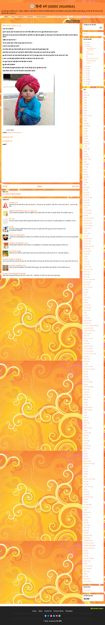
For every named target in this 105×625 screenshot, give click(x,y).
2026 (86, 84)
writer (85, 371)
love (85, 315)
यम (84, 113)
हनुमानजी (85, 187)
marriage (86, 317)
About (12, 16)
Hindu (85, 136)
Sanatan (86, 254)
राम (84, 133)
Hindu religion (87, 225)
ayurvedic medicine (88, 279)
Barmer (85, 192)
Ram (85, 138)
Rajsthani (86, 248)
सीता (84, 563)
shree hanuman (87, 351)
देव (84, 161)
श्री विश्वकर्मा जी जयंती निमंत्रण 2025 (18, 243)
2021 (86, 75)
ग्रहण (85, 154)
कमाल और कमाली (87, 381)
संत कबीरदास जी (13, 203)
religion (85, 335)
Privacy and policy (41, 16)
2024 (86, 79)
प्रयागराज (86, 422)
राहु (84, 97)
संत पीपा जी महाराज (87, 543)
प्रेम (84, 425)
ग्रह (84, 151)
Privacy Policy (58, 611)
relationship (86, 333)
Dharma (86, 200)
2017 (86, 66)
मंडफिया (85, 458)
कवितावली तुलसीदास (88, 387)
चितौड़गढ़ (85, 156)
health (85, 302)
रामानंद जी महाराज (87, 497)
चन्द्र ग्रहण (86, 397)
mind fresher (87, 320)
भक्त (84, 430)
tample (85, 141)
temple (85, 356)
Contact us (21, 16)
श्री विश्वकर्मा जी (87, 535)
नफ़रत (87, 52)
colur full (86, 284)
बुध (84, 169)
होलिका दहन (86, 579)
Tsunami (86, 264)
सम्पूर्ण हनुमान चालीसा (88, 558)
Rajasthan (86, 243)
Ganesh (86, 205)
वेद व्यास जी (86, 517)
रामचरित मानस (87, 115)
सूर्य (84, 103)
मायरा (85, 468)
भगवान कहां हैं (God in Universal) (91, 49)
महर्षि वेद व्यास (86, 461)
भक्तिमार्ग (85, 435)
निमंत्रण (85, 417)
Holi (84, 230)
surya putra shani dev (89, 353)
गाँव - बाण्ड (12, 219)
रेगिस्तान (85, 507)
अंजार (85, 374)
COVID (85, 195)
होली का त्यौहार (87, 581)
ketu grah (86, 310)
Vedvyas (86, 271)
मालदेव (85, 474)
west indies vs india (88, 369)
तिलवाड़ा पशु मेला (87, 410)
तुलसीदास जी (86, 159)
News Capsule (87, 590)
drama (85, 289)
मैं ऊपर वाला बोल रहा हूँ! (91, 60)
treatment (86, 358)
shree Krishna (87, 348)
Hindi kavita (86, 220)
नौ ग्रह (85, 166)
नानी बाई (85, 164)
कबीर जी (85, 379)
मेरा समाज (88, 63)
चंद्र (84, 108)
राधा (84, 489)
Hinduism (86, 228)
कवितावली (86, 143)
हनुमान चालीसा (87, 568)
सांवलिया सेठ (86, 561)
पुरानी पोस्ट (75, 186)
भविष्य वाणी (86, 448)
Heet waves (86, 213)
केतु (84, 105)
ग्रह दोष (85, 394)
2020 (86, 73)
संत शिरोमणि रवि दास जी (88, 545)
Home (34, 611)
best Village (86, 282)
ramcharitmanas (88, 328)
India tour (86, 233)
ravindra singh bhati (88, 330)
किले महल (86, 389)
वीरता (85, 515)
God (85, 207)
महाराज (85, 174)
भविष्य (85, 443)
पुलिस (85, 420)
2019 (86, 70)
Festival (85, 202)
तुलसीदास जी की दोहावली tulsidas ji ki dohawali (23, 211)
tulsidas (85, 361)
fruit (84, 300)
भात (84, 451)
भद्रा (84, 110)
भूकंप (85, 456)
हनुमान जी (86, 571)
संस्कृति (85, 550)
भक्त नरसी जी (86, 433)
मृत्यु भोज (11, 227)
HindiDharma (87, 223)
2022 (86, 77)
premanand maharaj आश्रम (90, 325)
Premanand (86, 241)
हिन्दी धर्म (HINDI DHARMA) (55, 7)
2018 (86, 68)
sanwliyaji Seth (87, 346)
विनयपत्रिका (86, 512)
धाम (84, 415)
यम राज (85, 484)
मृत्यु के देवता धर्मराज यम (88, 479)
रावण (85, 502)
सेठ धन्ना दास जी (87, 566)
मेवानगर (85, 481)
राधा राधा (85, 492)
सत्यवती (85, 553)
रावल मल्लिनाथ (87, 504)
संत (84, 100)
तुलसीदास (86, 95)
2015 (86, 42)
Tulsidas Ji (86, 266)
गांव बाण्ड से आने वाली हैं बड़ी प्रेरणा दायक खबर (14, 274)
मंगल (84, 128)
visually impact (87, 366)
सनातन (85, 556)
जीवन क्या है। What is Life (92, 58)
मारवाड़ (85, 471)
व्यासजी (85, 520)
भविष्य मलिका (86, 445)
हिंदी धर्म (85, 576)
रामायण (85, 499)
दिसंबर (88, 46)
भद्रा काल (86, 440)
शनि (84, 92)
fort (84, 294)
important (15, 133)
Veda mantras (87, 269)
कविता (85, 384)
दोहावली (85, 123)
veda (85, 364)
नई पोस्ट (5, 186)
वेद (84, 184)
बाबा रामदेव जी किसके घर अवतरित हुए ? (12, 259)
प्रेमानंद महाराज (87, 428)
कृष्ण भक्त (86, 149)
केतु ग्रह (85, 392)
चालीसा (85, 399)
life (20, 133)
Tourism (86, 261)
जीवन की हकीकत (87, 407)
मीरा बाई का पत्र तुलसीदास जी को (17, 266)
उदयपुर (85, 376)
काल (84, 146)
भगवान (85, 438)
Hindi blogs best (88, 218)
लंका (84, 509)
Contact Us (48, 611)
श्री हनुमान (86, 538)
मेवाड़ (85, 179)
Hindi (85, 215)
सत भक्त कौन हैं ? (90, 54)
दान (87, 56)
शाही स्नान (86, 527)
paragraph (86, 323)
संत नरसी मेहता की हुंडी (15, 251)
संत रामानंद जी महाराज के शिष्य (12, 194)
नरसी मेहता (86, 126)
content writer (87, 287)
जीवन (85, 405)
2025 (86, 81)
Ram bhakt (86, 251)
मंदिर (84, 172)
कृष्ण (84, 118)
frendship (86, 297)
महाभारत (85, 466)
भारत (85, 453)
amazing (86, 274)
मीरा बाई (85, 177)
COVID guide (87, 197)
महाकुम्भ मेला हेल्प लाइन (88, 463)
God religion (87, 210)
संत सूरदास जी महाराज (88, 548)
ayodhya (86, 277)
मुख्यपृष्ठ (6, 16)
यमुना (85, 131)
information (86, 307)
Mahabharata (87, 238)
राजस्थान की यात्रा (87, 486)
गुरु (84, 120)
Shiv (85, 259)
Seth (85, 256)
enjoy (9, 133)
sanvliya (86, 343)
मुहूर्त (84, 476)
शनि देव (85, 522)
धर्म (84, 412)
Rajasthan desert (88, 246)
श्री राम (85, 532)
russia (85, 341)
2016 (86, 44)
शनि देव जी (86, 525)
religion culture (87, 338)
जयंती (85, 402)
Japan (85, 236)
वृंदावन (85, 182)
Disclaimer (30, 16)
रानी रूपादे (86, 494)
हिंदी (84, 573)
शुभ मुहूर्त (85, 530)
